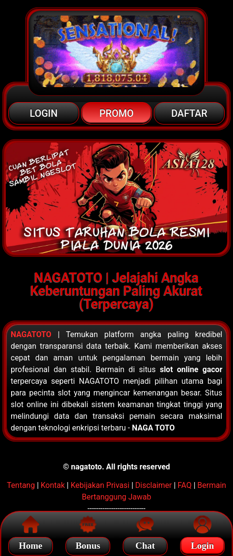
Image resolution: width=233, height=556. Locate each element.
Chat (145, 544)
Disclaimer (153, 485)
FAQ (185, 485)
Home (31, 544)
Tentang (21, 485)
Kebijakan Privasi (99, 485)
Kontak (53, 485)
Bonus (88, 544)
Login (202, 544)
